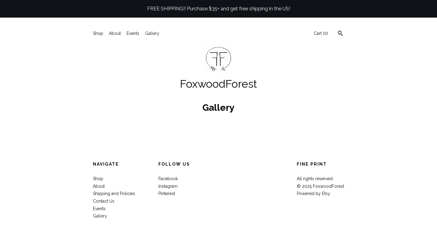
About (115, 33)
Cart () (321, 33)
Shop (98, 33)
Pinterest (166, 193)
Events (133, 33)
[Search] (340, 34)
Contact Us (103, 201)
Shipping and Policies (114, 193)
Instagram (168, 186)
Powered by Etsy (313, 193)
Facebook (168, 178)
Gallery (152, 33)
